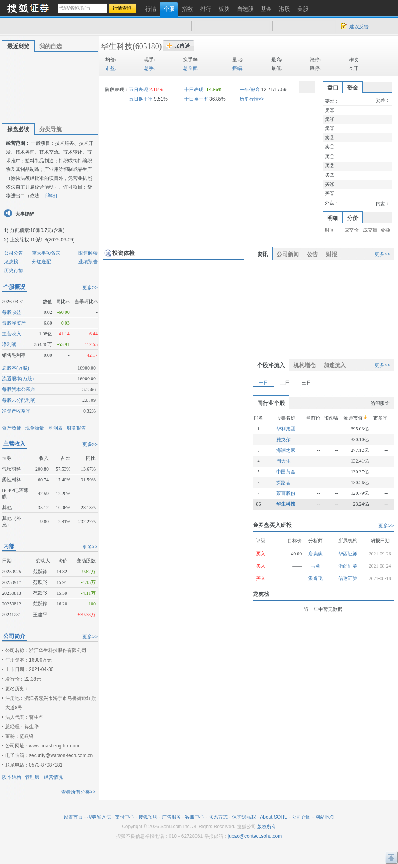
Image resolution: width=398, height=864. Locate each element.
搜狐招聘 (148, 817)
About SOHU (273, 817)
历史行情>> (252, 99)
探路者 (283, 482)
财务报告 (76, 428)
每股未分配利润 (18, 400)
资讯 (262, 254)
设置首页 (73, 817)
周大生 (283, 461)
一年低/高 (250, 89)
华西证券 (347, 554)
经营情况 (53, 777)
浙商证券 (347, 566)
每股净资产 (14, 323)
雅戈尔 (283, 439)
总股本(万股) (15, 368)
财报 (331, 254)
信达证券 (347, 578)
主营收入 (11, 334)
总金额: (191, 68)
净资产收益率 (16, 411)
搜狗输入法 (99, 817)
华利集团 (285, 429)
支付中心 (124, 817)
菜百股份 (285, 493)
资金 (352, 87)
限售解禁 (88, 253)
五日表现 (138, 89)
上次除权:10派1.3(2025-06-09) (42, 240)
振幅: (237, 68)
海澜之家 (285, 450)
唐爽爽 (315, 554)
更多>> (90, 287)
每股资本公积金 (18, 389)
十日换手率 (196, 99)
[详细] (51, 195)
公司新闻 (288, 254)
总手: (149, 68)
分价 (352, 218)
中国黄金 (285, 472)
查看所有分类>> (78, 792)
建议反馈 (359, 26)
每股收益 (11, 312)
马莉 (315, 566)
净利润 (9, 344)
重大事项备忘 (46, 253)
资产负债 (11, 428)
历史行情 (13, 270)
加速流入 (335, 365)
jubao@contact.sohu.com (255, 836)
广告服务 (171, 817)
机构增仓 (304, 365)
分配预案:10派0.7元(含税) (37, 230)
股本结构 (11, 777)
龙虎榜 (11, 262)
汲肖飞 (315, 578)
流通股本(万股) (18, 378)
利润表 (56, 428)
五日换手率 (141, 99)
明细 (332, 218)
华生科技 (117, 46)
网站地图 (324, 817)
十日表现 (193, 89)
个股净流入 (271, 365)
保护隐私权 (244, 817)
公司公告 (13, 253)
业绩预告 (88, 262)
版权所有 (266, 826)
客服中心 (194, 817)
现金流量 (34, 428)
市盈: (110, 68)
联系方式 (218, 817)
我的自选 (50, 46)
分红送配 (41, 262)
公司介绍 (301, 817)
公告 (312, 254)
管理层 (32, 777)
